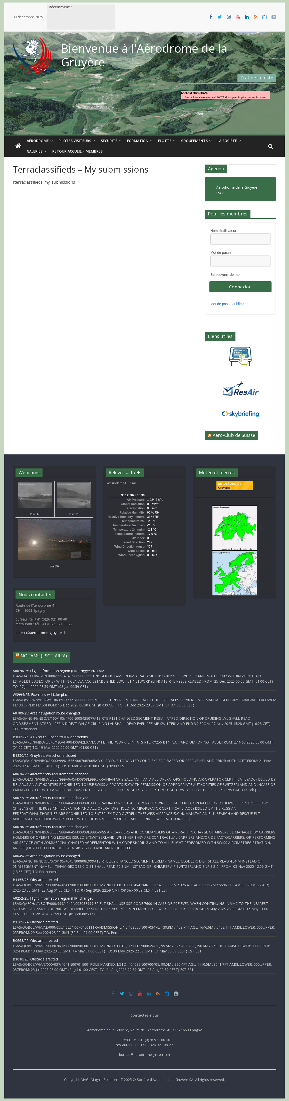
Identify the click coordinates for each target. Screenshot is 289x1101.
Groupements (194, 140)
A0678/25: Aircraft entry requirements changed (50, 826)
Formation (137, 140)
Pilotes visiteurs (75, 140)
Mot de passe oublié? (227, 304)
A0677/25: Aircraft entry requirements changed (50, 797)
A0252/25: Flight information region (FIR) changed (53, 898)
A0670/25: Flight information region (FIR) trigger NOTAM (58, 670)
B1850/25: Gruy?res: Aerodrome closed (44, 755)
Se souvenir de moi (225, 275)
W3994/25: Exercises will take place (41, 694)
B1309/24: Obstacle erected (35, 922)
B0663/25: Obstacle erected (35, 940)
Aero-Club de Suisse (234, 435)
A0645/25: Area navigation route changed (46, 855)
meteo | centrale (229, 483)
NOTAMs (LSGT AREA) (44, 656)
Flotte (164, 140)
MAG (85, 1079)
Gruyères (224, 487)
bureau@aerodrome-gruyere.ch (41, 632)
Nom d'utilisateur (223, 231)
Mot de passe (220, 253)
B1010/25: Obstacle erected (35, 959)
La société (227, 140)
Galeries (35, 151)
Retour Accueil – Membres (77, 151)
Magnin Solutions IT (107, 1079)
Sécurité (109, 140)
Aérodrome (38, 140)
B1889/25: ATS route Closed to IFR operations (50, 737)
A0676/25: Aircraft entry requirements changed (50, 774)
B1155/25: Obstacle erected (35, 879)
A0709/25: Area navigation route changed (46, 713)
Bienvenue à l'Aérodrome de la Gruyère (144, 55)
